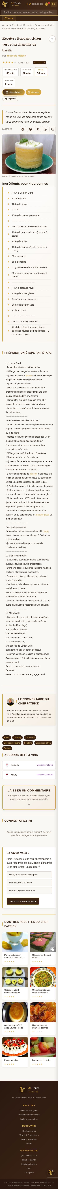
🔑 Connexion (36, 4)
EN (53, 4)
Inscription (29, 1172)
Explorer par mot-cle (29, 1119)
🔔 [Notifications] (47, 4)
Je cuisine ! (13, 92)
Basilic (7, 737)
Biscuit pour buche (12, 743)
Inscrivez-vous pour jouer (23, 901)
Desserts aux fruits (44, 25)
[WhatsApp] (45, 129)
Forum (29, 1143)
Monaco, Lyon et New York (22, 890)
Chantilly (17, 737)
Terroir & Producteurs (29, 1135)
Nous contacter (29, 1160)
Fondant (28, 743)
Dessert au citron (43, 743)
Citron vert (30, 737)
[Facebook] (23, 129)
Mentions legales (29, 1164)
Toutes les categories (29, 1110)
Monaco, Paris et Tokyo (20, 882)
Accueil (5, 25)
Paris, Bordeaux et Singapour (23, 874)
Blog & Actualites (29, 1139)
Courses (33, 92)
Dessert (7, 748)
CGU (29, 1168)
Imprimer (10, 99)
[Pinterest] (30, 129)
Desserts (27, 25)
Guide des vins (29, 1131)
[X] (38, 129)
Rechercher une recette (29, 1115)
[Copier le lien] (52, 129)
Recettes (16, 25)
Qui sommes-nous (29, 1156)
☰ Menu (9, 18)
